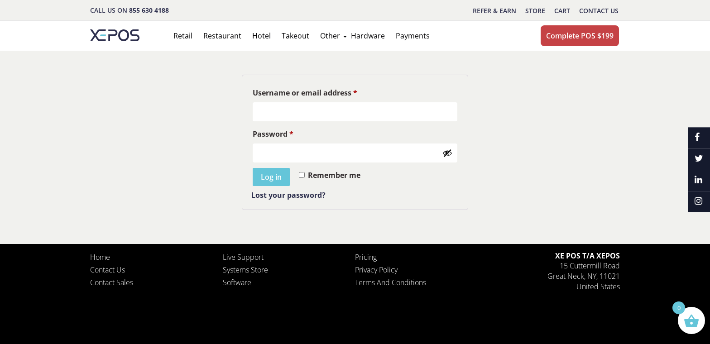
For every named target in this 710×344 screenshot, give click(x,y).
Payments (413, 36)
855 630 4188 (149, 10)
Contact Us (599, 10)
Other (330, 36)
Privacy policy (376, 270)
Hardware (368, 36)
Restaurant (222, 36)
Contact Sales (111, 282)
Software (237, 282)
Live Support (243, 257)
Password (273, 134)
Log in (271, 177)
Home (100, 257)
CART (562, 10)
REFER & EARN (494, 10)
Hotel (261, 36)
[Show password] (447, 153)
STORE (535, 10)
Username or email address (305, 93)
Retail (182, 36)
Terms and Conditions (390, 282)
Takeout (295, 36)
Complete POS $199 (580, 36)
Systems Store (245, 270)
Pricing (366, 257)
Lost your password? (288, 195)
